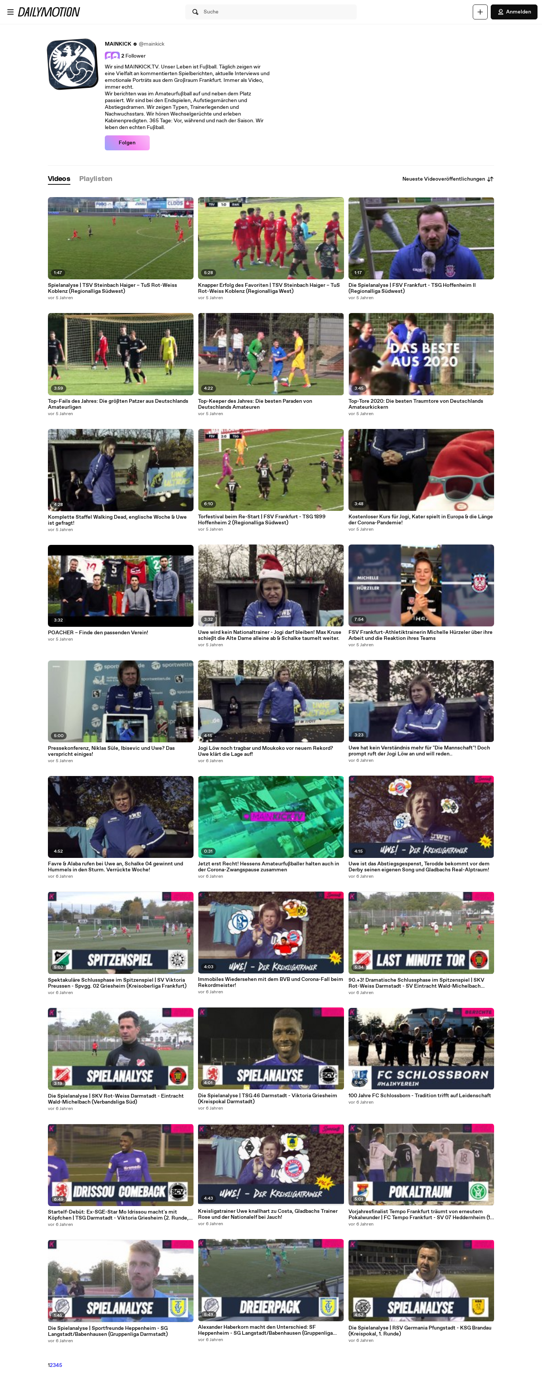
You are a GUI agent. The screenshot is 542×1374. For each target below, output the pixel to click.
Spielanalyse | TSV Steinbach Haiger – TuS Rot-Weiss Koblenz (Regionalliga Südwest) (112, 288)
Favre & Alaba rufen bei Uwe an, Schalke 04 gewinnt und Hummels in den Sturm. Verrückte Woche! (115, 867)
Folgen (127, 142)
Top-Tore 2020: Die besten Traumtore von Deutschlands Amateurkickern (415, 404)
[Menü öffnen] (10, 11)
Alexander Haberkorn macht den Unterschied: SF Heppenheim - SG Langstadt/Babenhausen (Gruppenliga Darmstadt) (265, 1330)
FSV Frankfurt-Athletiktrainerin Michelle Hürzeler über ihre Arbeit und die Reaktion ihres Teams (420, 635)
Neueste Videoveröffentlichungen (448, 179)
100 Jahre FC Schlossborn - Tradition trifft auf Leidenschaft (419, 1096)
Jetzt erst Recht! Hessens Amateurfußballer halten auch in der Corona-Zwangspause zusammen (268, 867)
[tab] (59, 179)
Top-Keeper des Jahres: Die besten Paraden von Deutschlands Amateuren (255, 404)
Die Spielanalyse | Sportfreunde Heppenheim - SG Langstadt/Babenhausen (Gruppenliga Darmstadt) (108, 1331)
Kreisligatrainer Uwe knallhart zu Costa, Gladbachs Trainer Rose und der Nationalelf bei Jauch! (268, 1214)
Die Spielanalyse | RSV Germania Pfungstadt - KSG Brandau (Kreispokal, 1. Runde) (419, 1331)
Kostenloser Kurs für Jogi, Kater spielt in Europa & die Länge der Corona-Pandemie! (420, 520)
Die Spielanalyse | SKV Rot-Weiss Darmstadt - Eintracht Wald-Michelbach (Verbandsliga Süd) (116, 1099)
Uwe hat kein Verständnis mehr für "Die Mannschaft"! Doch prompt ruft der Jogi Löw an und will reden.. (419, 751)
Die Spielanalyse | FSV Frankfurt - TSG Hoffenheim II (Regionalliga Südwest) (412, 288)
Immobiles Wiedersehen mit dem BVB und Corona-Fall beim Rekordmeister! (270, 982)
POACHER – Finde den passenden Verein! (98, 633)
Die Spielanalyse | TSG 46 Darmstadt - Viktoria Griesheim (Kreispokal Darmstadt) (267, 1099)
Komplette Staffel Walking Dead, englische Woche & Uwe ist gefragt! (117, 520)
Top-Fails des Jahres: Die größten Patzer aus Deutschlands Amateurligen (118, 404)
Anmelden (514, 12)
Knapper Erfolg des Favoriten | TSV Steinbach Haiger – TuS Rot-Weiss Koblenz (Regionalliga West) (269, 288)
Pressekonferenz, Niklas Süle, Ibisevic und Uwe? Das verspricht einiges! (111, 751)
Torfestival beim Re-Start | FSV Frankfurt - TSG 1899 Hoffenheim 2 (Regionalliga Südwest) (262, 520)
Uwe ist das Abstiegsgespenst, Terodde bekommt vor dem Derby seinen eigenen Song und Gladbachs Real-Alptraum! (419, 867)
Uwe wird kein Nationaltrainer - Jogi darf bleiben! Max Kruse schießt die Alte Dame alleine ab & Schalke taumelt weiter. (269, 635)
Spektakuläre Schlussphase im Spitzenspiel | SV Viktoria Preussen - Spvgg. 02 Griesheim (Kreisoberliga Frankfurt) (117, 983)
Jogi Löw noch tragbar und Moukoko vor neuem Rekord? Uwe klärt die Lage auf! (265, 751)
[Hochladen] (480, 11)
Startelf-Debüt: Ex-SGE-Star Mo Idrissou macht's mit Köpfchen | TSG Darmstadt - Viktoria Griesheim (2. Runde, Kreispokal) (118, 1215)
